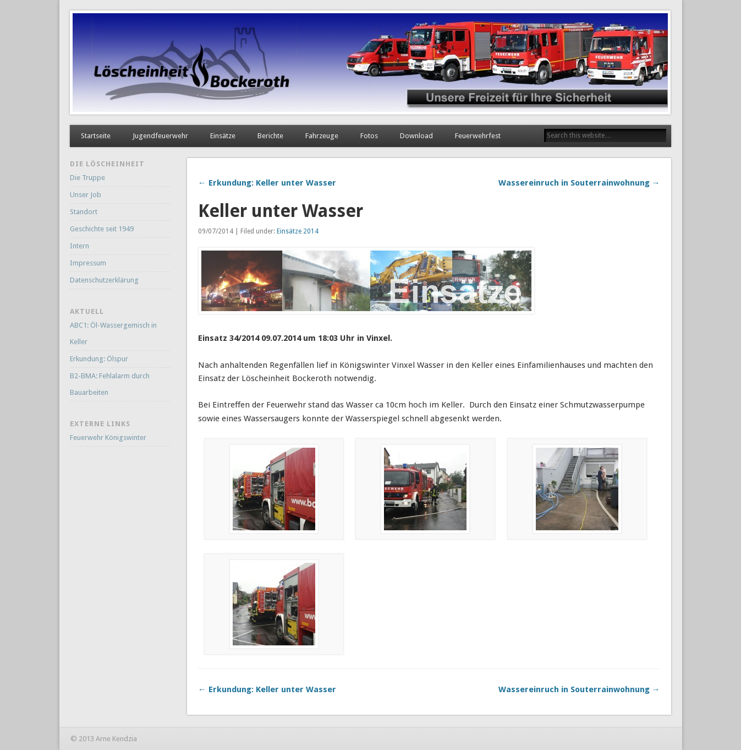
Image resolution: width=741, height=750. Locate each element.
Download (416, 136)
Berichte (270, 136)
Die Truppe (87, 177)
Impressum (88, 263)
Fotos (369, 136)
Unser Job (85, 195)
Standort (83, 212)
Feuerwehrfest (478, 136)
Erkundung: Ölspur (99, 359)
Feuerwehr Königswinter (108, 437)
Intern (79, 246)
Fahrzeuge (321, 136)
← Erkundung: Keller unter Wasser (267, 183)
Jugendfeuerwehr (160, 136)
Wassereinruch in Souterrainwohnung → (579, 183)
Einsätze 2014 (298, 231)
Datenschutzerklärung (104, 280)
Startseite (96, 136)
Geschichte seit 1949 (102, 229)
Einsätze (222, 136)
